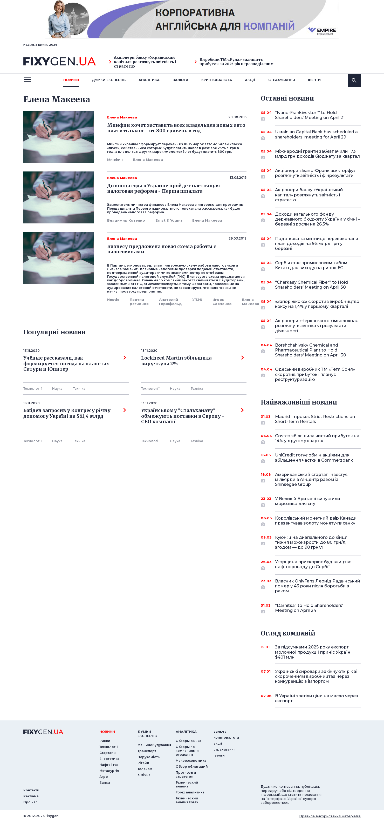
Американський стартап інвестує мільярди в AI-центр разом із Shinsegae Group (311, 479)
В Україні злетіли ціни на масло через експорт (316, 698)
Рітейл (143, 763)
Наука (57, 388)
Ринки (104, 741)
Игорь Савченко (222, 301)
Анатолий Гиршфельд (170, 301)
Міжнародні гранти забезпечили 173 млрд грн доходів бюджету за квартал (317, 154)
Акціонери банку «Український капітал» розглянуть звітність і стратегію (142, 61)
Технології (32, 388)
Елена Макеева (148, 159)
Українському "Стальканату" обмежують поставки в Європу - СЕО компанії (192, 416)
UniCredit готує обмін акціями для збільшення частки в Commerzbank (314, 458)
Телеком (145, 769)
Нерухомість (149, 757)
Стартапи (107, 753)
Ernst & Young (168, 220)
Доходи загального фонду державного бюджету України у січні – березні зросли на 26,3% (317, 219)
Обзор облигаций (192, 766)
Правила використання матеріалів (330, 816)
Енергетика (109, 759)
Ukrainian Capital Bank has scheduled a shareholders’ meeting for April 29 (316, 134)
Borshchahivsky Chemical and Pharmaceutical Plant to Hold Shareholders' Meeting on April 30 (310, 350)
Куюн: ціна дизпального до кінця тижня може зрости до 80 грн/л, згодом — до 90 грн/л (311, 542)
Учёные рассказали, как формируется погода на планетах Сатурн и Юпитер (74, 363)
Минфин (115, 159)
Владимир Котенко (126, 220)
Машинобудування (154, 745)
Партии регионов (139, 301)
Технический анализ (187, 784)
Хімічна (144, 775)
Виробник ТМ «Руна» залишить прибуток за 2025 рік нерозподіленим (234, 61)
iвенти (314, 80)
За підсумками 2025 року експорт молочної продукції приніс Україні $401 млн (313, 652)
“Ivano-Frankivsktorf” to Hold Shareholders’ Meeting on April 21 (310, 115)
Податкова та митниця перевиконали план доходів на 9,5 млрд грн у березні (316, 243)
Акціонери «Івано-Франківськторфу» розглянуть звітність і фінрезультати (315, 173)
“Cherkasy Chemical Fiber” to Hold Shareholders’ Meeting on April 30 (311, 285)
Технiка (79, 388)
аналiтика (186, 732)
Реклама (31, 796)
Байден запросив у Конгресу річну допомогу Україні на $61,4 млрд (74, 413)
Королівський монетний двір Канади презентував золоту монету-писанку (316, 521)
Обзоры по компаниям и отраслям (187, 751)
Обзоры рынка (188, 741)
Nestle (113, 299)
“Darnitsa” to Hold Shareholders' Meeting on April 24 (310, 608)
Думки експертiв (109, 80)
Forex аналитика (190, 792)
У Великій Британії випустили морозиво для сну (310, 501)
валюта (180, 80)
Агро (103, 777)
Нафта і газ (108, 765)
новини (71, 80)
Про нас (30, 802)
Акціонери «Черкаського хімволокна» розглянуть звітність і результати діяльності (316, 325)
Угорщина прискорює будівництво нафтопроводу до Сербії (313, 564)
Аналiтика (149, 80)
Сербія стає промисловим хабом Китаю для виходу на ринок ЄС (311, 265)
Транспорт (147, 751)
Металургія (109, 771)
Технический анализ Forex (187, 800)
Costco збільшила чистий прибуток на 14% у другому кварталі (317, 438)
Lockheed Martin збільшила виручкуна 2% (192, 361)
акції (250, 80)
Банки (104, 783)
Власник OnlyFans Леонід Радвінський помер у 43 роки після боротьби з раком (317, 586)
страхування (281, 80)
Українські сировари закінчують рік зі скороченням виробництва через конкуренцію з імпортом (316, 676)
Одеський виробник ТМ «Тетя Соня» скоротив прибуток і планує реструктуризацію (315, 374)
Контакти (31, 790)
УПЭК (197, 299)
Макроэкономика (191, 761)
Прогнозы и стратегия (186, 774)
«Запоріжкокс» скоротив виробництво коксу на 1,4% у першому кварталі (317, 304)
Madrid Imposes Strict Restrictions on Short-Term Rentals (315, 419)
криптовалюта (216, 80)
